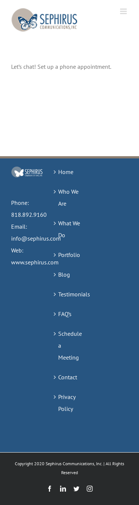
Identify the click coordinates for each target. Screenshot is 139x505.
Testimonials (70, 294)
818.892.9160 (29, 214)
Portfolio (69, 254)
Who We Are (68, 197)
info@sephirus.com (36, 238)
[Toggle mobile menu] (124, 11)
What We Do (69, 229)
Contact (67, 377)
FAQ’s (65, 314)
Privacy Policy (66, 402)
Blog (64, 274)
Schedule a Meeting (70, 345)
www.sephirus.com (35, 262)
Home (65, 172)
